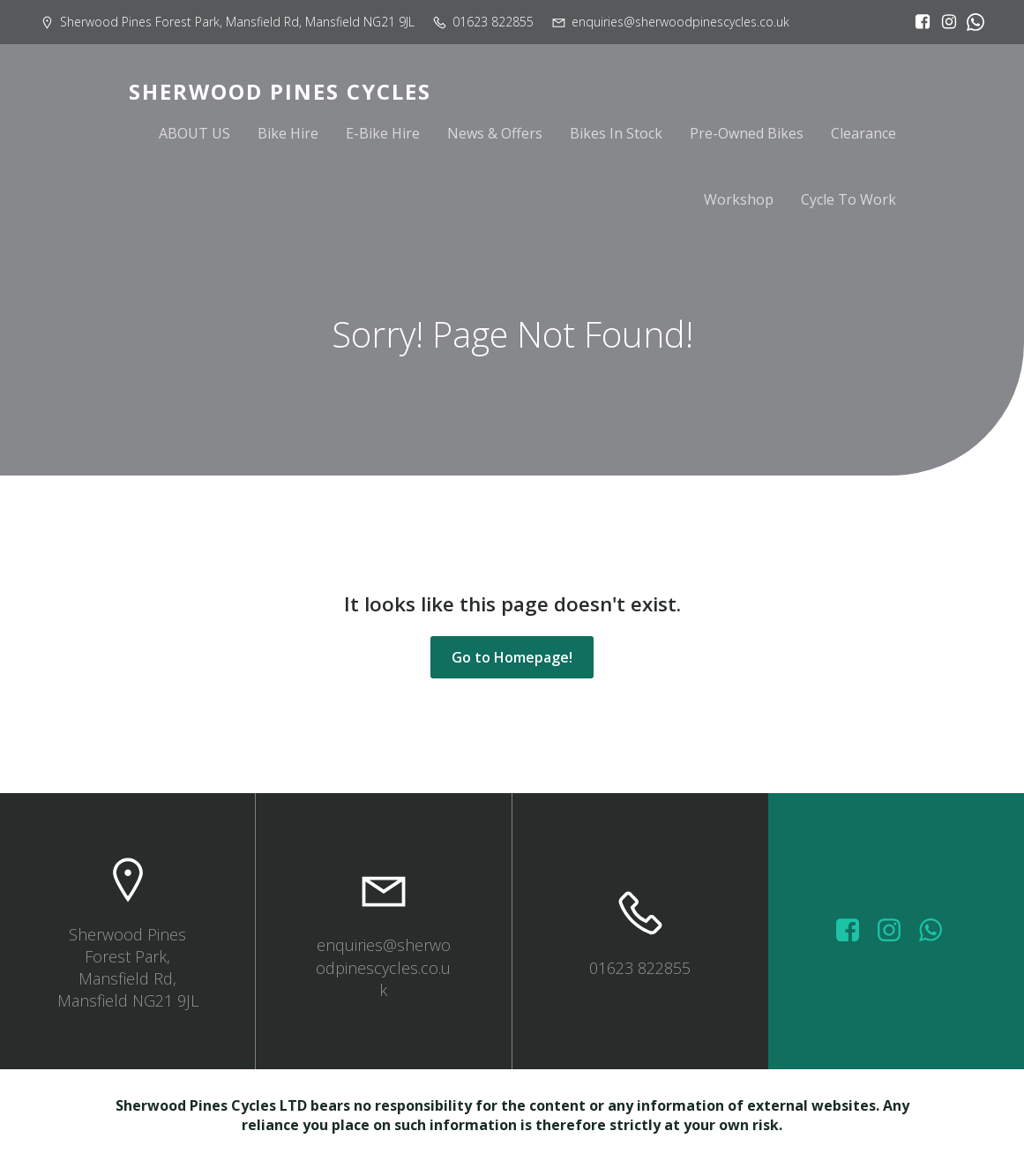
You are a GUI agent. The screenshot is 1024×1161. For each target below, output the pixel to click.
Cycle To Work (848, 200)
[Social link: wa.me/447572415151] (937, 931)
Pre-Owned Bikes (747, 134)
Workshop (739, 200)
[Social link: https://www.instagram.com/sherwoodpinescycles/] (944, 22)
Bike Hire (288, 134)
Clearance (863, 134)
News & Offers (494, 134)
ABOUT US (194, 134)
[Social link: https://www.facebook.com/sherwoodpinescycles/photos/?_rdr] (854, 931)
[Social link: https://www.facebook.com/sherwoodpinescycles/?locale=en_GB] (918, 22)
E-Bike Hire (383, 134)
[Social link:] (971, 22)
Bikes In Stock (616, 134)
